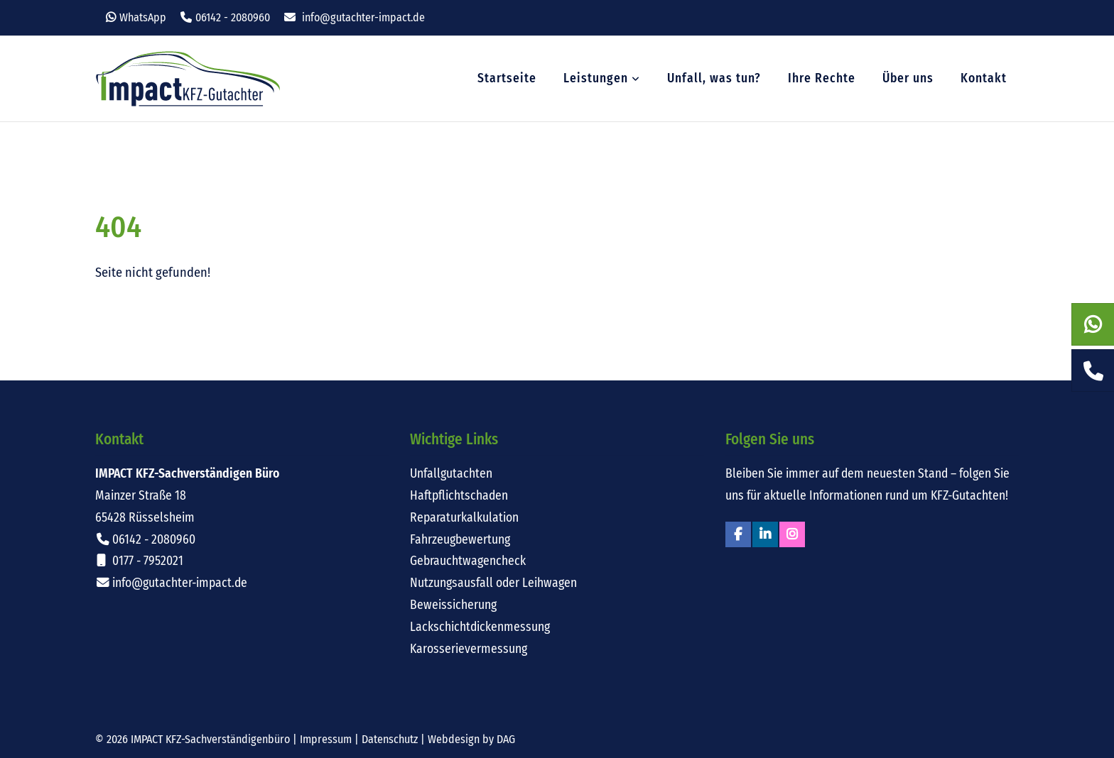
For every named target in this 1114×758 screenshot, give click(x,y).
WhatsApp (142, 17)
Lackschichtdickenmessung (480, 627)
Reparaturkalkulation (464, 517)
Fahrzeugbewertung (460, 539)
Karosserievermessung (468, 649)
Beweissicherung (453, 605)
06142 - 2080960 (232, 17)
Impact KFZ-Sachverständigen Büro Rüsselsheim (188, 78)
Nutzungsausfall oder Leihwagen (493, 583)
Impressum (326, 739)
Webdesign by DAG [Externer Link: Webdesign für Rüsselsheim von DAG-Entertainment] (471, 739)
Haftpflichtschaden (459, 495)
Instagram (792, 534)
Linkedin (765, 534)
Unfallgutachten (451, 473)
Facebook (738, 534)
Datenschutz (390, 739)
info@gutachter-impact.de (363, 17)
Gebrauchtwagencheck (468, 561)
